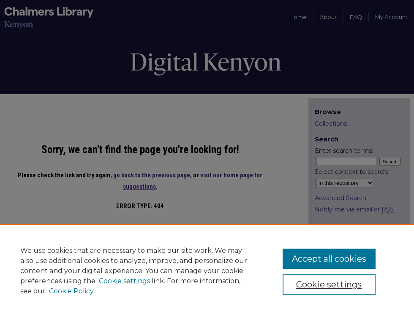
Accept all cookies (329, 259)
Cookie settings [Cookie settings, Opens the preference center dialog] (329, 284)
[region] (207, 270)
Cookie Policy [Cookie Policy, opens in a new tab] (71, 291)
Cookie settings (124, 281)
